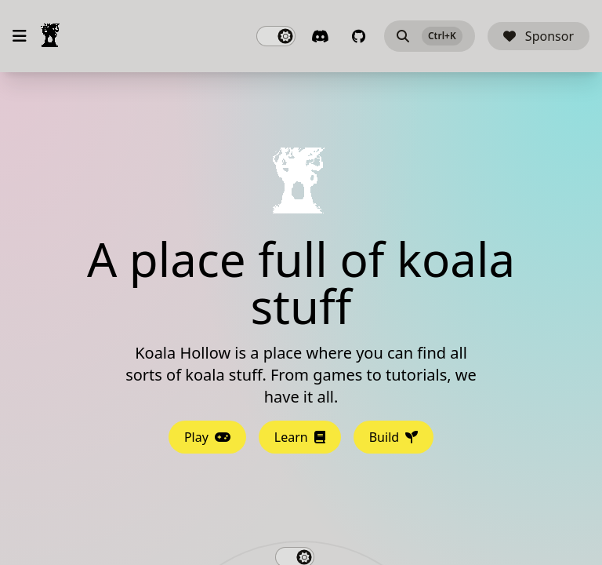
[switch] (276, 36)
